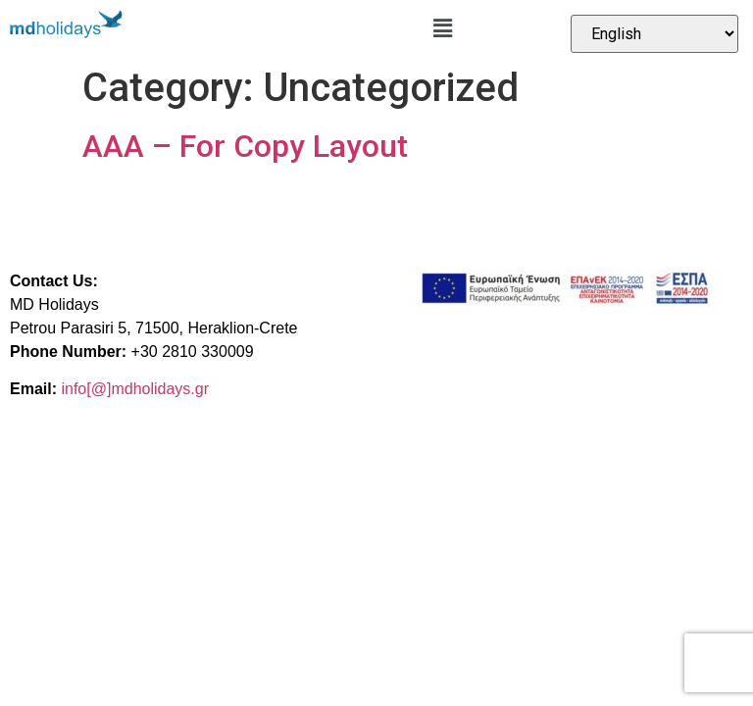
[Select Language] (654, 34)
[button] (442, 28)
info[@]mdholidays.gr (135, 388)
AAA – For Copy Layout (245, 146)
